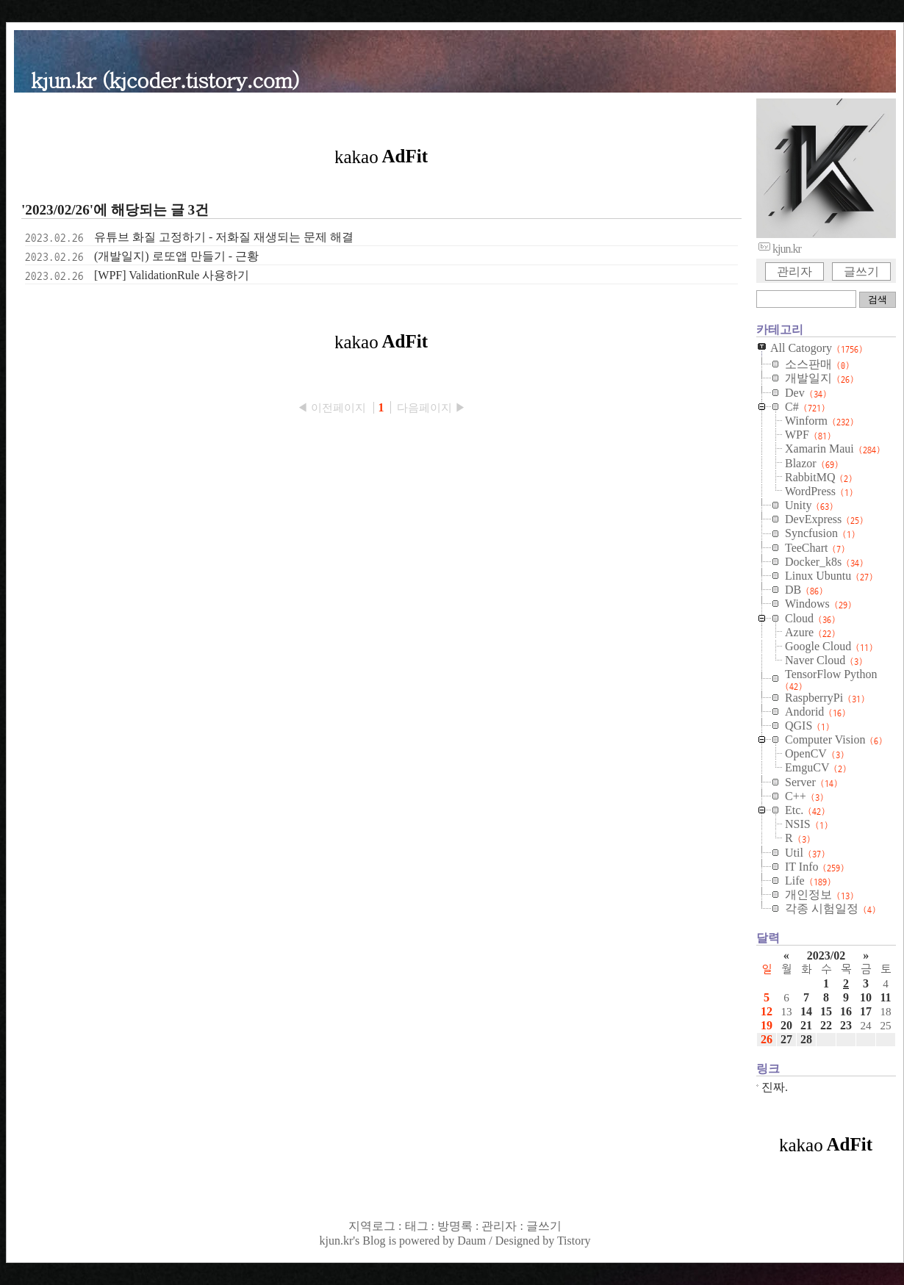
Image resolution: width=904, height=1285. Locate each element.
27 (786, 1039)
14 (806, 1011)
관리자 (794, 271)
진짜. (774, 1087)
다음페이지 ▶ (431, 407)
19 (766, 1025)
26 (766, 1039)
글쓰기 (861, 271)
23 (846, 1025)
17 (866, 1011)
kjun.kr (336, 1240)
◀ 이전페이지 (333, 407)
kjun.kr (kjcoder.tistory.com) (165, 79)
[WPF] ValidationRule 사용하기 (171, 275)
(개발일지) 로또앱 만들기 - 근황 (176, 256)
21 (806, 1025)
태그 (416, 1226)
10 (866, 997)
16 (846, 1011)
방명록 (455, 1226)
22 (826, 1025)
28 (806, 1039)
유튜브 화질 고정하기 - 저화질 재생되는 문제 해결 (224, 237)
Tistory (574, 1240)
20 (786, 1025)
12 (766, 1011)
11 (885, 997)
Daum (471, 1240)
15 (826, 1011)
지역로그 (371, 1226)
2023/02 (826, 955)
